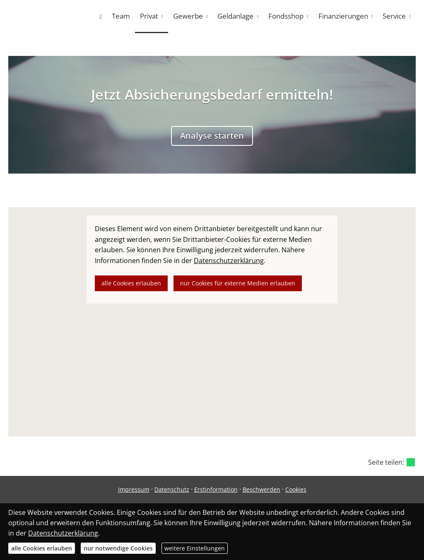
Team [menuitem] (121, 16)
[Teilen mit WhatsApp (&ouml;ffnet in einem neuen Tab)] (411, 462)
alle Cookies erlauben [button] (131, 283)
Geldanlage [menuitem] (235, 16)
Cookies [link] (295, 489)
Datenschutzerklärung (63, 533)
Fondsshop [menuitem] (286, 16)
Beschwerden (261, 489)
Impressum (133, 489)
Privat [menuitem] (149, 16)
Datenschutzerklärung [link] (229, 260)
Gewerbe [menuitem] (188, 16)
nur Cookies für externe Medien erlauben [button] (237, 283)
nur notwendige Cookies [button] (118, 548)
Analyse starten (212, 135)
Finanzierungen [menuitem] (343, 16)
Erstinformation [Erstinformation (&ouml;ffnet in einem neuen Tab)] (216, 489)
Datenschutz (171, 489)
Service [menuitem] (394, 16)
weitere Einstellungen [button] (194, 548)
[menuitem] (100, 16)
